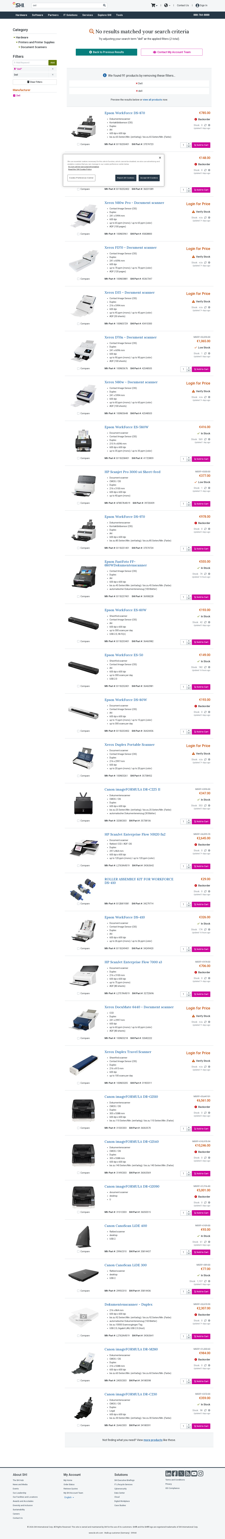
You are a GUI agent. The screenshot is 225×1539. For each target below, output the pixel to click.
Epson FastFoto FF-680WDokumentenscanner (126, 563)
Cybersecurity (120, 1488)
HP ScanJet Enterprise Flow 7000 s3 (133, 962)
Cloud (117, 1497)
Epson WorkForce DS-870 (125, 113)
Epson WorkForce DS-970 (125, 517)
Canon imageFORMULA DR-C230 (131, 1394)
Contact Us (183, 5)
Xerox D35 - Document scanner (130, 292)
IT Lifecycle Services (123, 1484)
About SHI (20, 1475)
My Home (68, 1480)
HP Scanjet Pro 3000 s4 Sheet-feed (132, 472)
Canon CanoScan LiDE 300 (126, 1265)
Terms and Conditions (175, 1480)
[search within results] (30, 62)
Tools (119, 15)
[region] (113, 170)
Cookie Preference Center (81, 178)
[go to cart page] (154, 5)
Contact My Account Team (172, 52)
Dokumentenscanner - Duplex (128, 1304)
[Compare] (78, 144)
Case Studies (120, 1505)
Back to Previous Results (106, 52)
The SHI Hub (18, 1480)
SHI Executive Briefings (124, 1480)
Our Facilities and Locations (25, 1497)
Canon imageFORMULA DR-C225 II (132, 789)
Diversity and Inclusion (23, 1505)
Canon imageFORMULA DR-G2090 (132, 1186)
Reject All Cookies (125, 178)
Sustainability (19, 1509)
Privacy (168, 1484)
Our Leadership (19, 1493)
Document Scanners (34, 47)
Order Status (69, 1484)
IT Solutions (70, 15)
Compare (85, 144)
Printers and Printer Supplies (36, 42)
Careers (16, 1514)
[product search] (69, 5)
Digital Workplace (122, 1501)
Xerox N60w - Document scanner (131, 382)
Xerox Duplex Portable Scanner (130, 744)
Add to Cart (201, 145)
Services (87, 15)
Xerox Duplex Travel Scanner (128, 1052)
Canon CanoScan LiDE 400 (126, 1226)
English (68, 1497)
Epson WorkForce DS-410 (125, 917)
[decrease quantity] (189, 146)
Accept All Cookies (149, 178)
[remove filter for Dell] (53, 74)
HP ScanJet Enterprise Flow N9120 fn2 (135, 834)
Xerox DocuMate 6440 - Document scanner (139, 1007)
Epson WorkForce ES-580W (126, 427)
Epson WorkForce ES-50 (124, 655)
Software (37, 15)
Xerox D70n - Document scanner (131, 337)
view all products (152, 99)
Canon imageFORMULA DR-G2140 (132, 1141)
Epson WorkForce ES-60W (125, 610)
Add (52, 62)
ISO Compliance (172, 1488)
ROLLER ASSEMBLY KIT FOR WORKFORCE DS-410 (139, 881)
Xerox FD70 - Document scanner (131, 247)
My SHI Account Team (73, 1493)
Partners (53, 15)
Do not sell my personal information (83, 167)
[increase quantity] (189, 143)
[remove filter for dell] (53, 69)
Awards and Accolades (23, 1501)
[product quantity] (183, 145)
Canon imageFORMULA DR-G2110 (131, 1097)
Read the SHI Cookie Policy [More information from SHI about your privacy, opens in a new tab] (80, 169)
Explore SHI (104, 15)
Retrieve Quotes (71, 1488)
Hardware (21, 15)
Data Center (119, 1493)
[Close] (160, 157)
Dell (18, 95)
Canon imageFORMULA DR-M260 (131, 1349)
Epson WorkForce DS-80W (126, 700)
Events (16, 1488)
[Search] (104, 5)
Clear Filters (34, 82)
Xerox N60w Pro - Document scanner (134, 203)
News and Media (20, 1484)
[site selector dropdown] (167, 5)
